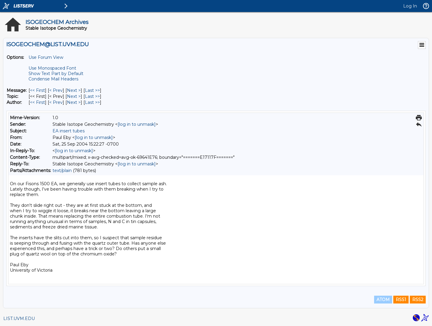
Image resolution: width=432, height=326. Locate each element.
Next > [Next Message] (74, 90)
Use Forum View (45, 57)
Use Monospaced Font (52, 68)
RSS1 (401, 299)
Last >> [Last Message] (92, 90)
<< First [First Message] (37, 90)
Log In (410, 6)
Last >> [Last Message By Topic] (92, 96)
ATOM (383, 299)
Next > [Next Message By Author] (74, 102)
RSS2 (417, 299)
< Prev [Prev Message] (56, 90)
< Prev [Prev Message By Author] (56, 102)
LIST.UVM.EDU (19, 318)
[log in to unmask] (137, 124)
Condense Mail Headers (53, 79)
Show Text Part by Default (55, 73)
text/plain (62, 170)
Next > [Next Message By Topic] (74, 96)
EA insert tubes (68, 131)
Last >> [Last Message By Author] (92, 102)
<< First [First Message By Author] (37, 102)
